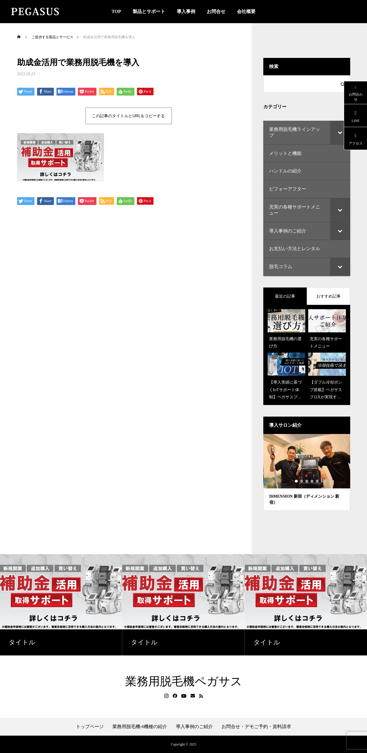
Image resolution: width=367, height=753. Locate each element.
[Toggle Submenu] (340, 132)
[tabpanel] (306, 472)
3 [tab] (307, 481)
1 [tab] (296, 481)
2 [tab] (302, 481)
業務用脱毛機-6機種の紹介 (139, 726)
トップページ (90, 726)
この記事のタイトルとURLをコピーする (128, 115)
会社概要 (246, 11)
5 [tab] (317, 481)
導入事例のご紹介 (194, 726)
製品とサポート (149, 11)
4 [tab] (312, 481)
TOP (116, 11)
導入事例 (186, 11)
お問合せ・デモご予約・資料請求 (256, 726)
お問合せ (216, 11)
